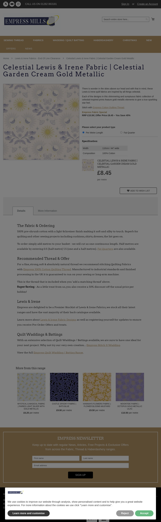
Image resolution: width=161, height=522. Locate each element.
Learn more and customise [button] (29, 513)
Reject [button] (125, 513)
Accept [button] (144, 513)
